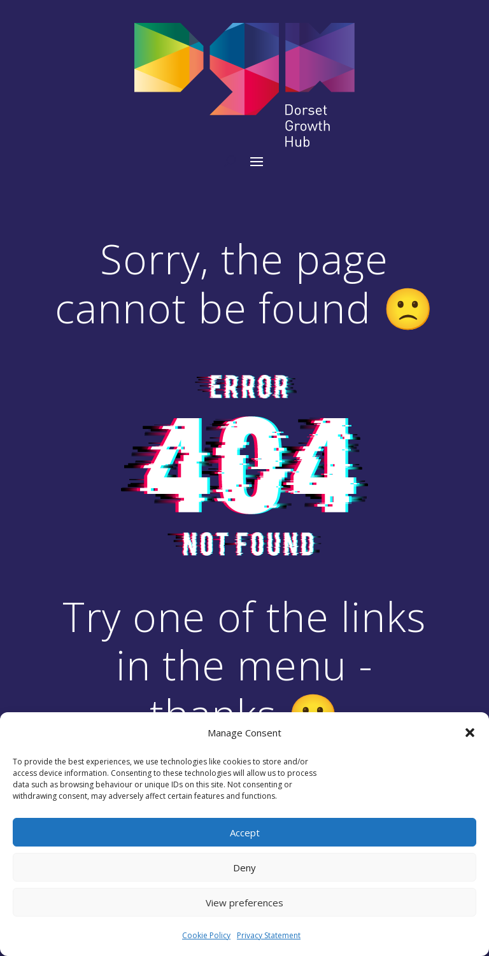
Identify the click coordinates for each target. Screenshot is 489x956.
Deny (244, 867)
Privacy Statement (269, 935)
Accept (245, 832)
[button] (470, 732)
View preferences (244, 902)
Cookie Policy (206, 935)
